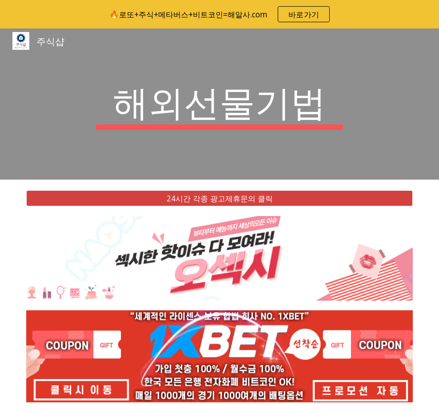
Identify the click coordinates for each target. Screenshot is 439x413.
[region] (219, 14)
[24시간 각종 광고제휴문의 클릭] (219, 198)
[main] (219, 104)
